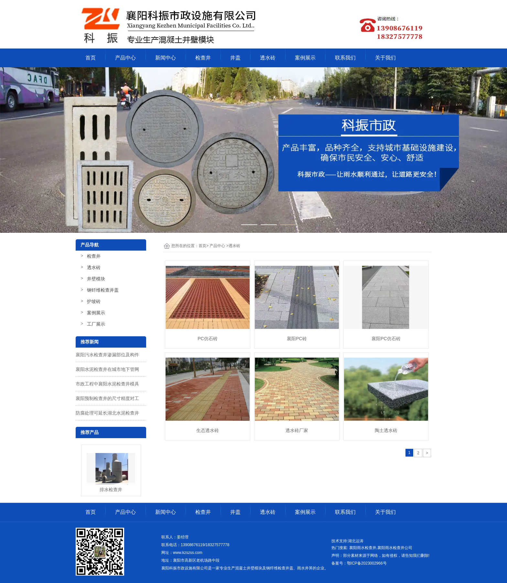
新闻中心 (165, 57)
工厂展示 (96, 324)
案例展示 (305, 57)
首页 (90, 57)
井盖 (235, 57)
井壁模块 (96, 278)
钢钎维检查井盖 (103, 290)
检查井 (203, 57)
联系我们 (345, 57)
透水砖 (267, 57)
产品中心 (125, 57)
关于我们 (385, 57)
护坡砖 (94, 301)
